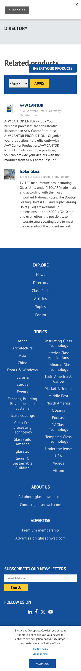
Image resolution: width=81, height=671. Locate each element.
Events (22, 391)
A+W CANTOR (31, 105)
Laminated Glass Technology (58, 367)
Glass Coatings (22, 415)
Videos (58, 463)
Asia (22, 355)
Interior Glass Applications (58, 355)
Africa (22, 340)
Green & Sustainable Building (22, 463)
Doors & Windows (22, 369)
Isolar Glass (29, 171)
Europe (23, 384)
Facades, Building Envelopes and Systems (22, 403)
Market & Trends (58, 388)
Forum (40, 314)
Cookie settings (41, 653)
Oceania (58, 410)
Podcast (58, 417)
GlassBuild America (22, 442)
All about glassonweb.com (40, 496)
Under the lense (58, 448)
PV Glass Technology (58, 427)
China (22, 362)
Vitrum (58, 470)
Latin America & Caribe (58, 379)
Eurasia (22, 377)
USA (58, 455)
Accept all (42, 663)
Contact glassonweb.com (40, 504)
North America (58, 403)
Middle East (58, 395)
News (40, 274)
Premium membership (40, 530)
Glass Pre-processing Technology (22, 427)
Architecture (22, 348)
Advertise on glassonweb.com (40, 538)
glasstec (22, 451)
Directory (40, 282)
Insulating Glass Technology (58, 343)
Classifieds (40, 290)
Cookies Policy (40, 648)
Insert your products (52, 68)
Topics (40, 306)
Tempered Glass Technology (58, 439)
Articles (40, 298)
